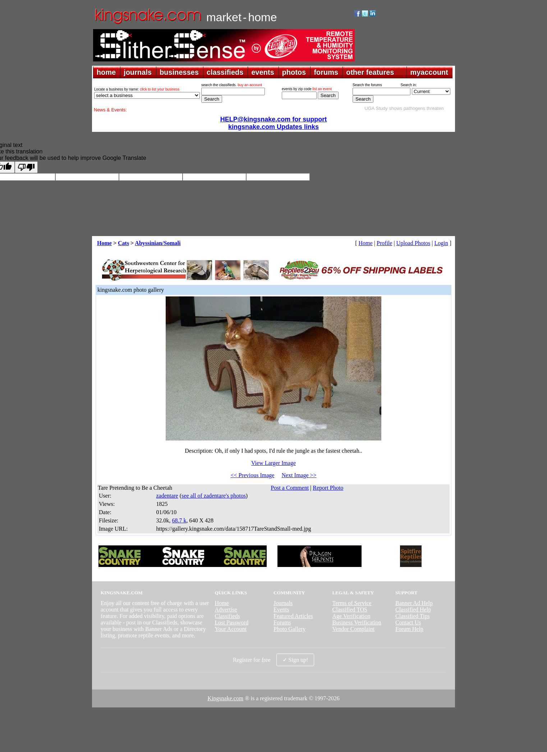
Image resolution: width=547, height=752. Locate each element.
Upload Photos (413, 243)
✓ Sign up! (295, 660)
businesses (179, 72)
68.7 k (179, 520)
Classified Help (413, 609)
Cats (123, 243)
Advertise (226, 609)
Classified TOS (350, 609)
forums (326, 72)
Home (104, 243)
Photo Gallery (289, 629)
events (262, 72)
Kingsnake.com (225, 698)
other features (370, 72)
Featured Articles (293, 616)
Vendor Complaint (353, 629)
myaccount (429, 72)
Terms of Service (352, 603)
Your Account (231, 629)
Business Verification (356, 622)
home (106, 72)
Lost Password (231, 622)
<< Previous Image (252, 475)
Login (441, 243)
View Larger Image (273, 463)
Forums (282, 622)
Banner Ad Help (414, 603)
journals (138, 72)
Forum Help (409, 629)
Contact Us (408, 622)
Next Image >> (298, 475)
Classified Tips (412, 616)
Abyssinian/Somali (157, 243)
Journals (283, 603)
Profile (384, 243)
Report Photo (328, 488)
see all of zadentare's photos (213, 496)
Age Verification (351, 616)
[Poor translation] (26, 167)
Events (281, 609)
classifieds (225, 72)
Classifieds (227, 616)
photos (294, 72)
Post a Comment (290, 488)
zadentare (167, 496)
